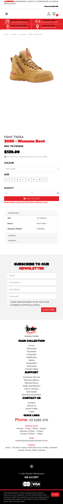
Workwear (32, 348)
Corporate (31, 354)
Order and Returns (31, 386)
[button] (49, 14)
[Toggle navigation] (6, 13)
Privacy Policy (33, 305)
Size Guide (31, 392)
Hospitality (31, 363)
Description (13, 213)
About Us (31, 406)
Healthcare (31, 357)
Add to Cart (31, 199)
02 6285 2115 (38, 420)
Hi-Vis (31, 346)
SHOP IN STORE (48, 26)
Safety (31, 360)
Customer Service (31, 377)
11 (45, 179)
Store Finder (32, 409)
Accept (55, 494)
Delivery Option (31, 380)
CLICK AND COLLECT (19, 26)
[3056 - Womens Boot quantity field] (32, 193)
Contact (31, 403)
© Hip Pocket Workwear (31, 473)
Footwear (31, 351)
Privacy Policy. (20, 501)
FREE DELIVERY (49, 21)
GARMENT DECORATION (19, 21)
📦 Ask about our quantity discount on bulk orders (25, 157)
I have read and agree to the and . (29, 303)
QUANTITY (9, 188)
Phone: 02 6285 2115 (51, 6)
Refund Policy (31, 383)
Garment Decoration (31, 395)
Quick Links (31, 415)
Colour (9, 163)
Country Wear (31, 369)
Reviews (14, 241)
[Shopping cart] (55, 14)
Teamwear (32, 366)
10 (39, 179)
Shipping (12, 235)
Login (31, 411)
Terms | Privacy (31, 389)
